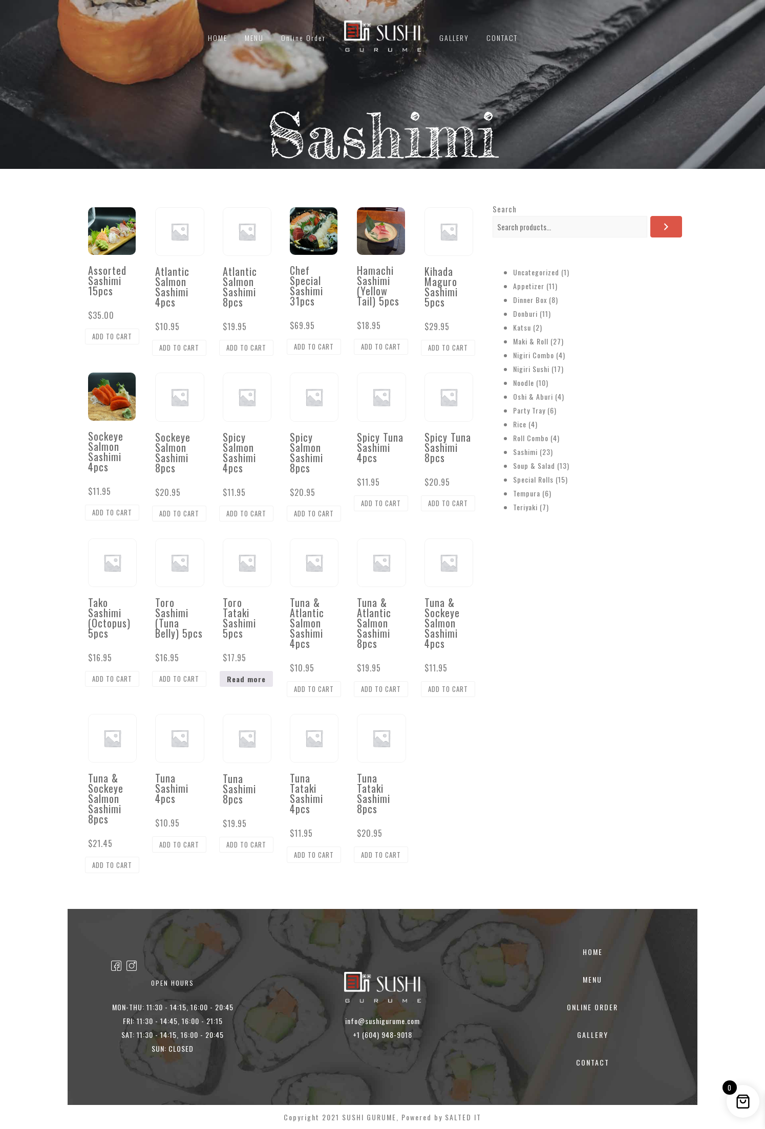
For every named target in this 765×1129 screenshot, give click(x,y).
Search (505, 208)
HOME (217, 37)
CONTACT (502, 37)
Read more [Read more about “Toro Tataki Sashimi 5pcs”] (246, 679)
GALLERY (454, 37)
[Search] (666, 226)
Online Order (303, 37)
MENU (254, 37)
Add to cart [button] (112, 336)
